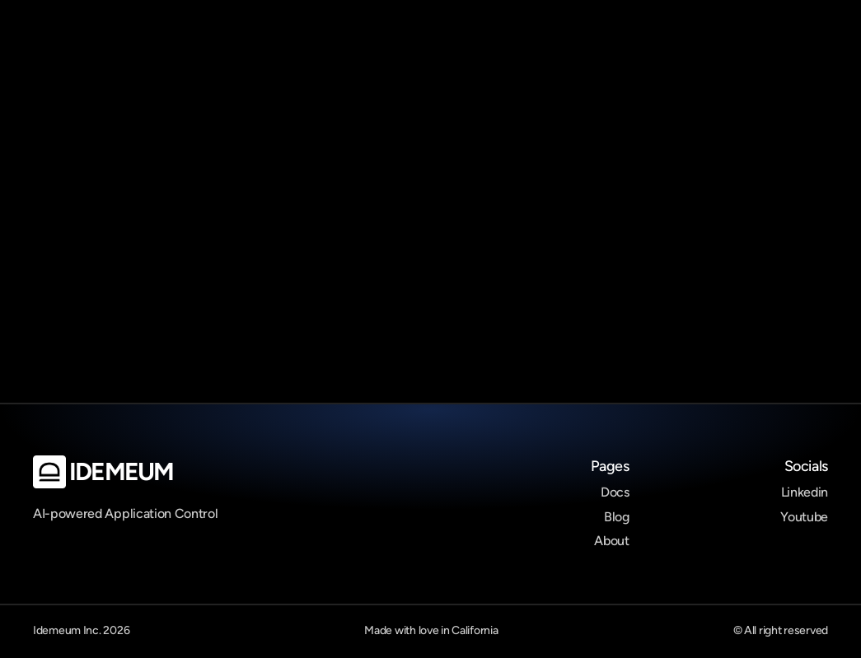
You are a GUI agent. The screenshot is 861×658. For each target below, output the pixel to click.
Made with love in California (431, 630)
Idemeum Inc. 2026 (81, 630)
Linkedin (804, 492)
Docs (615, 492)
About (611, 540)
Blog (616, 517)
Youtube (804, 517)
